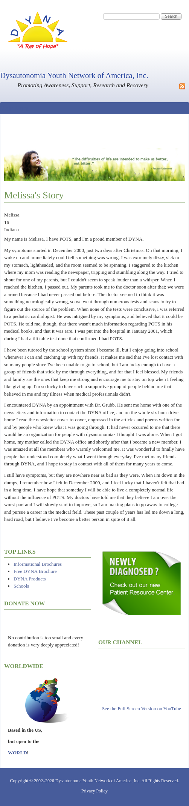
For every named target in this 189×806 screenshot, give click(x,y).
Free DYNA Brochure (35, 571)
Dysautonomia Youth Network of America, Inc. (74, 75)
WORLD (17, 752)
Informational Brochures (38, 564)
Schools (21, 586)
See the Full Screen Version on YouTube (141, 708)
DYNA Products (30, 579)
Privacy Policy (94, 791)
